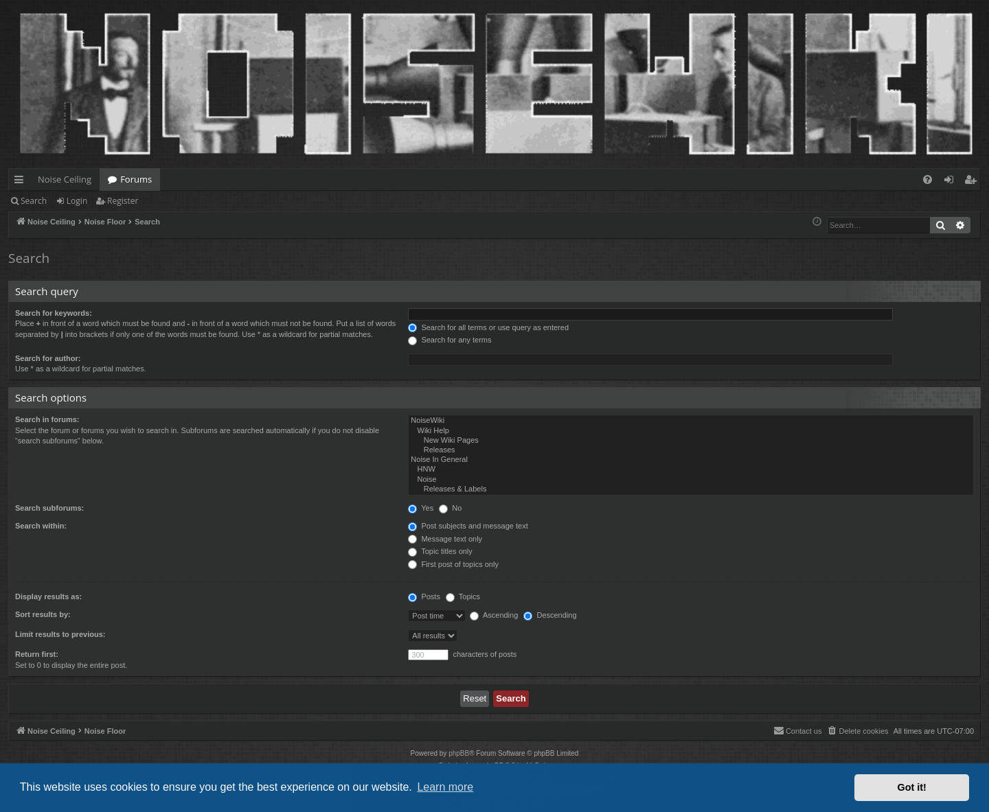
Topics (463, 596)
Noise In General (691, 460)
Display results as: (48, 596)
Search (34, 201)
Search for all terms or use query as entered (488, 327)
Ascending (494, 615)
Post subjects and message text (467, 526)
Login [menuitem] (951, 182)
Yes (420, 508)
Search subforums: (49, 508)
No (450, 508)
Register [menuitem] (973, 182)
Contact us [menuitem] (797, 730)
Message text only (445, 539)
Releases (691, 450)
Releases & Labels (691, 489)
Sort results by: (43, 614)
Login (77, 201)
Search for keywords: (53, 313)
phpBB (458, 753)
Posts (424, 596)
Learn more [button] (445, 787)
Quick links (22, 182)
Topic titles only (440, 551)
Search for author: (47, 358)
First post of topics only (453, 564)
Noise (691, 480)
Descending (549, 615)
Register (122, 201)
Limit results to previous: (60, 634)
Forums (136, 179)
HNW (691, 469)
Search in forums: (47, 419)
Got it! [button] (912, 787)
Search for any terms (449, 340)
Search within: (41, 526)
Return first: (36, 654)
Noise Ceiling (64, 179)
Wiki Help (691, 431)
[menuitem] (927, 179)
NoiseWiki (691, 421)
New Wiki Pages (691, 440)
